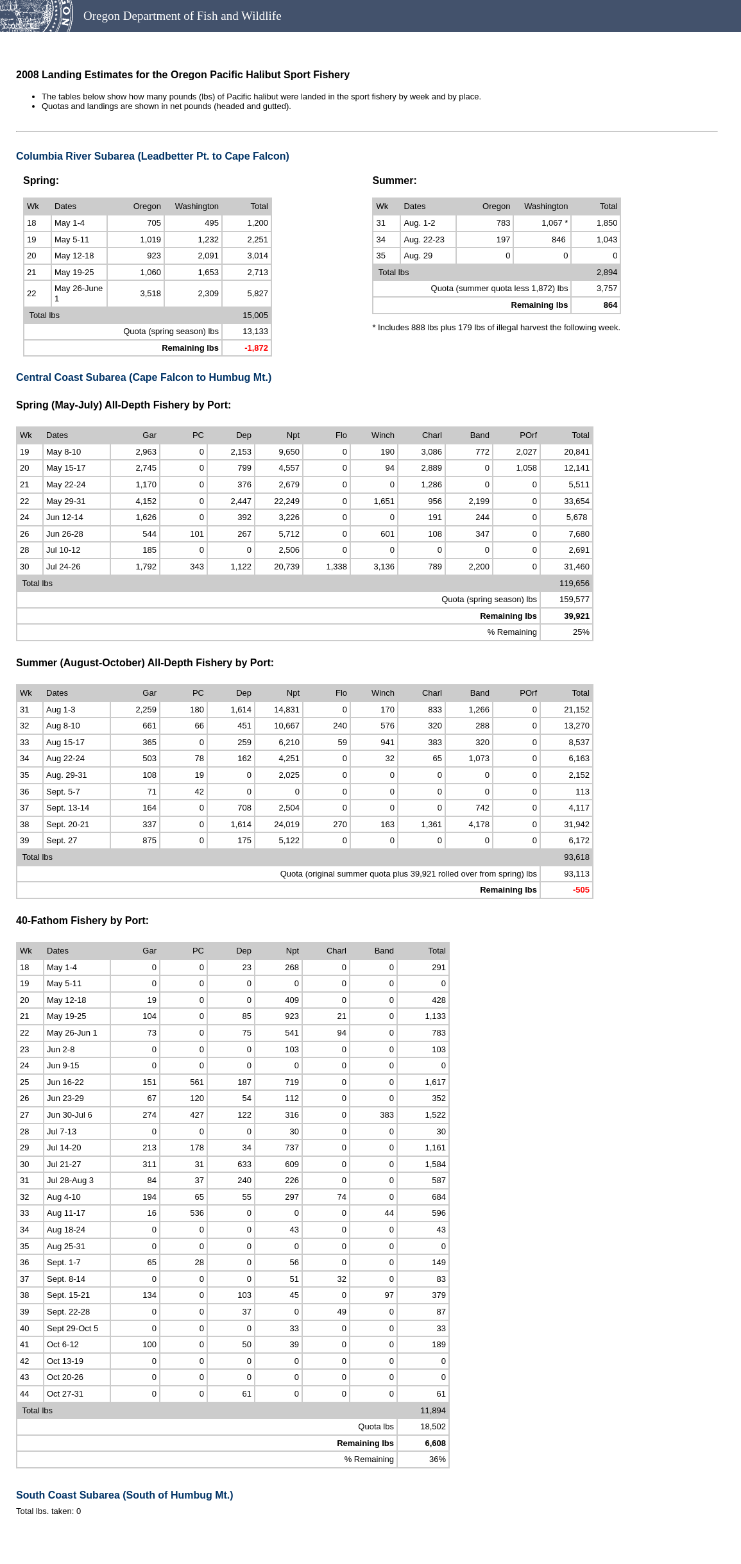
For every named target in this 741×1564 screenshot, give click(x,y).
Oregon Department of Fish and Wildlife (182, 15)
